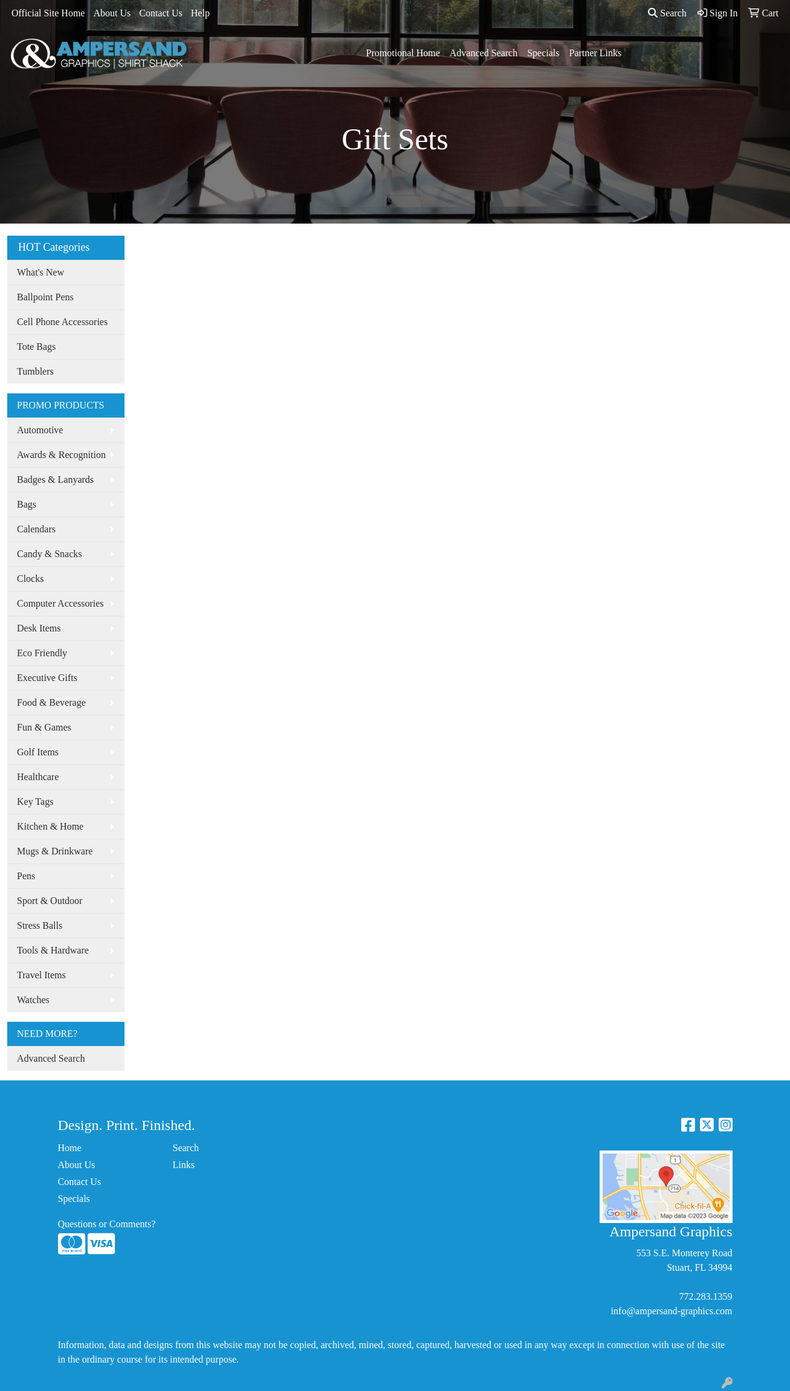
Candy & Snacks (49, 554)
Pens (26, 876)
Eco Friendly (42, 653)
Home (70, 1148)
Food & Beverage (51, 702)
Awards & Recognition (61, 455)
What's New (40, 272)
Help (200, 13)
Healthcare (38, 777)
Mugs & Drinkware (54, 851)
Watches (33, 1000)
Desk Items (38, 628)
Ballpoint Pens (45, 297)
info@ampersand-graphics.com (672, 1311)
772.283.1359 (706, 1296)
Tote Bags (36, 346)
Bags (26, 504)
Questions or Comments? (107, 1224)
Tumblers (35, 371)
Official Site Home (48, 13)
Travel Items (41, 975)
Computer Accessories (60, 603)
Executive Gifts (47, 678)
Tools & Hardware (53, 950)
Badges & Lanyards (55, 479)
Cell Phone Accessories (62, 322)
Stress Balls (39, 925)
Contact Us (161, 13)
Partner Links (595, 53)
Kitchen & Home (50, 826)
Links (184, 1165)
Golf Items (38, 752)
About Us (112, 13)
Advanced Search (483, 53)
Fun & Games (44, 727)
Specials (543, 53)
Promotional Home (403, 53)
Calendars (36, 529)
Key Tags (35, 801)
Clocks (30, 578)
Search (667, 13)
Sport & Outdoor (49, 901)
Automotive (40, 430)
